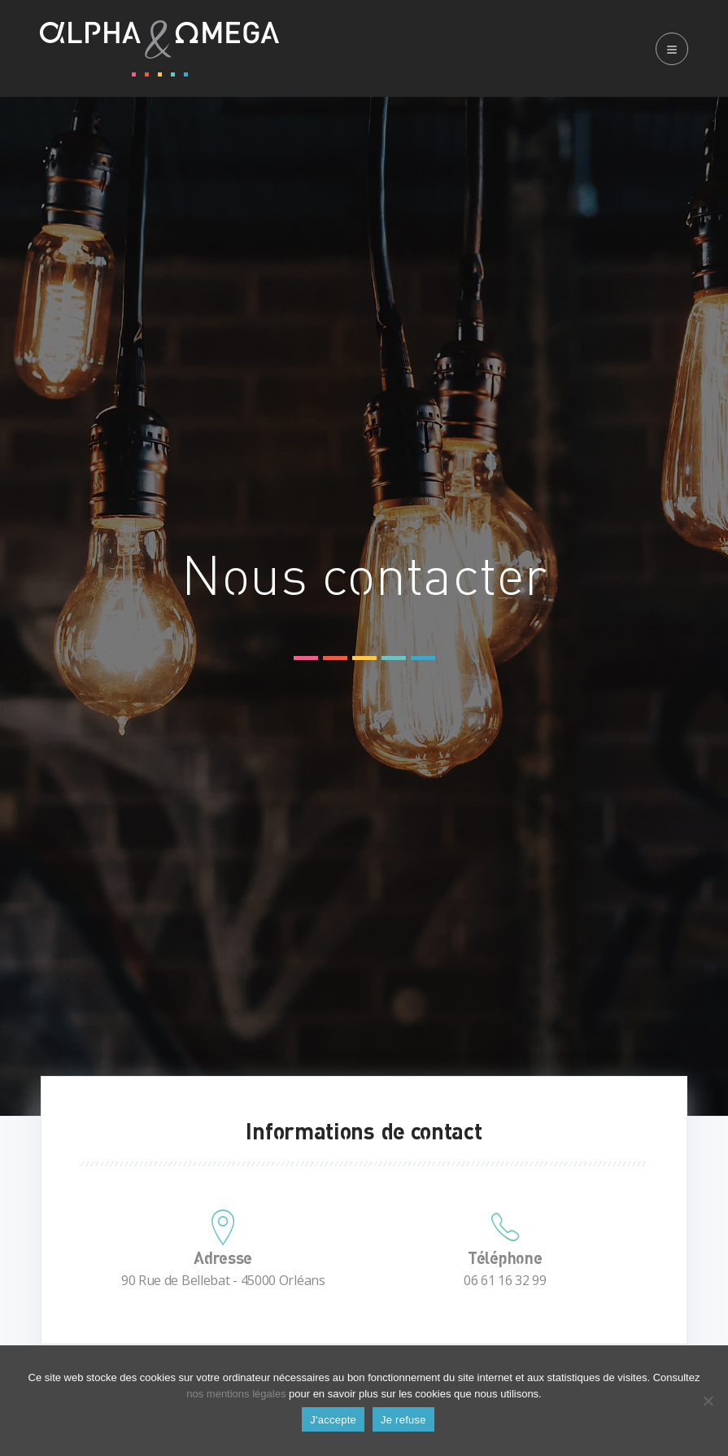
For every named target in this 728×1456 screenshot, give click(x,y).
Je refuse (403, 1420)
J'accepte (333, 1420)
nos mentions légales (236, 1394)
